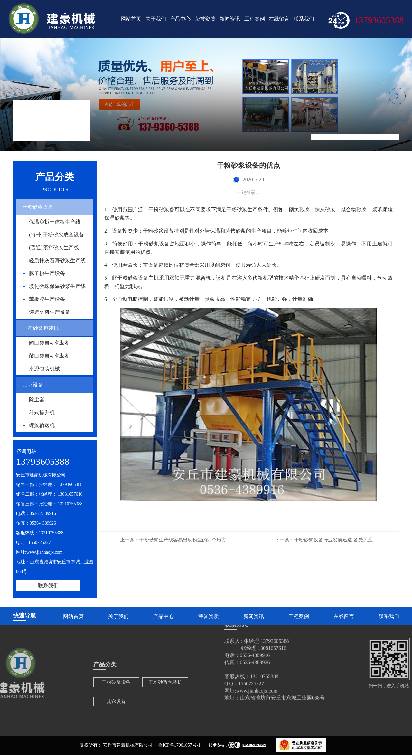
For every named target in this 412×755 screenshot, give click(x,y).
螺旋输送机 (42, 425)
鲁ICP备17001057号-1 (179, 745)
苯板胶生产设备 (47, 299)
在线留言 (279, 19)
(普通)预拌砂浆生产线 (54, 247)
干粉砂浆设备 (38, 207)
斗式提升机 (42, 412)
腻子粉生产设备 (47, 273)
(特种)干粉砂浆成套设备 (56, 234)
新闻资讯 (230, 19)
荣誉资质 (205, 19)
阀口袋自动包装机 (49, 343)
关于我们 (155, 19)
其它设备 (33, 384)
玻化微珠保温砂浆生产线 (57, 286)
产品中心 (180, 19)
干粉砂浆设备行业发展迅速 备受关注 (324, 539)
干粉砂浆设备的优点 (379, 136)
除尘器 (36, 399)
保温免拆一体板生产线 (54, 222)
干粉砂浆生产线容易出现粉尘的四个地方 (173, 539)
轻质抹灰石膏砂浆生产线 (57, 260)
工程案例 (254, 19)
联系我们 (304, 19)
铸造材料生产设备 (49, 312)
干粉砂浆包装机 (41, 328)
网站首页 (131, 19)
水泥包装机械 (44, 368)
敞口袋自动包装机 (49, 355)
